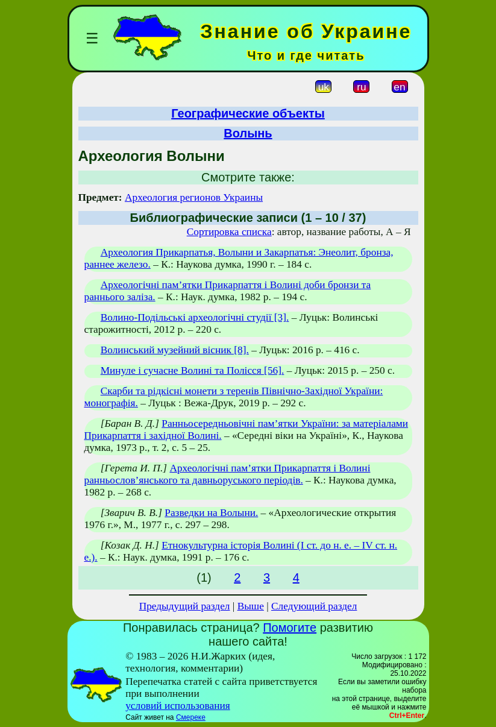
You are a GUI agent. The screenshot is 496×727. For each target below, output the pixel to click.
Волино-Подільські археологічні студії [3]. (195, 317)
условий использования (177, 705)
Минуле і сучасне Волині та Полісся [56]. (192, 370)
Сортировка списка (229, 232)
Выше (250, 606)
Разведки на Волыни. (211, 512)
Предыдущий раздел (184, 606)
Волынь (248, 133)
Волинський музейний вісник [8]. (175, 350)
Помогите (289, 627)
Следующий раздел (314, 606)
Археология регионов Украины (194, 197)
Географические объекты (248, 113)
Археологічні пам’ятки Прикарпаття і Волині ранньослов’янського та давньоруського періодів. (227, 474)
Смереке (191, 717)
